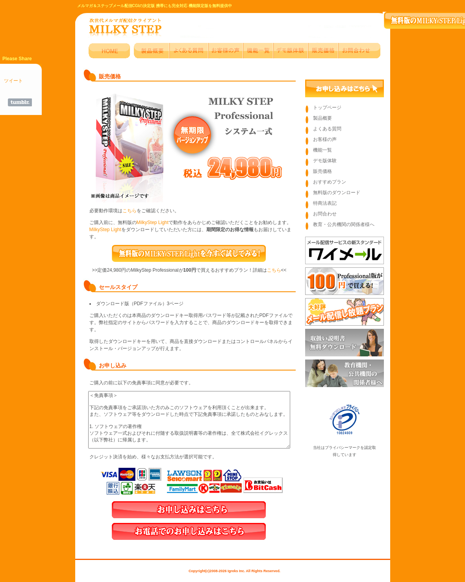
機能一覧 (322, 150)
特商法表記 (325, 203)
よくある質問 (327, 129)
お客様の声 (325, 139)
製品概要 (322, 118)
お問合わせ (325, 214)
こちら (129, 210)
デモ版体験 (325, 160)
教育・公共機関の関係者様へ (343, 224)
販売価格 (322, 171)
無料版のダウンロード (336, 192)
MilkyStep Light (153, 222)
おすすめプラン (329, 182)
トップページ (327, 107)
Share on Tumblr (20, 102)
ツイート (13, 80)
